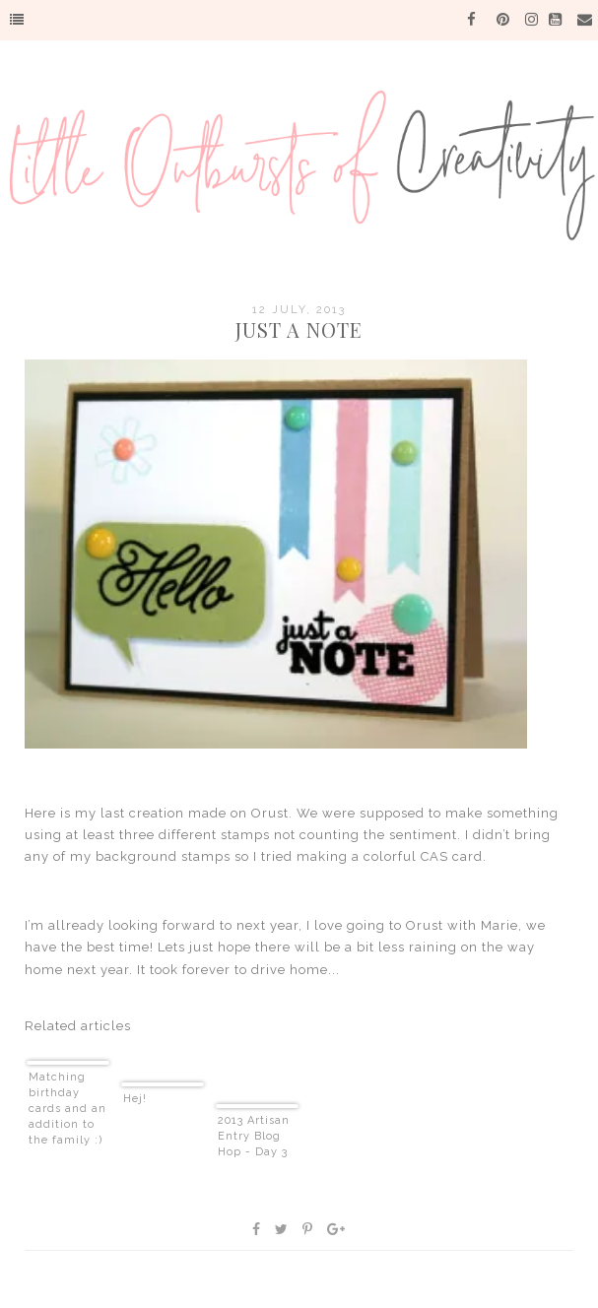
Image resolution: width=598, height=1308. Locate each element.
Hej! (135, 1098)
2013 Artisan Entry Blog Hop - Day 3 (254, 1136)
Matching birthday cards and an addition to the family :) (67, 1108)
